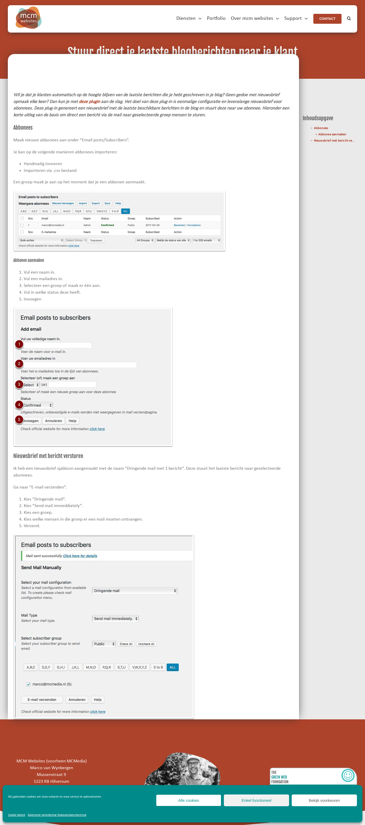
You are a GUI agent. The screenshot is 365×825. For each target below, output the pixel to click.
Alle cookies (188, 800)
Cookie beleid (16, 815)
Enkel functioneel (256, 800)
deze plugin (89, 101)
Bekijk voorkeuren (324, 800)
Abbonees (321, 128)
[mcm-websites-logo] (29, 8)
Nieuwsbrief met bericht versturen (335, 140)
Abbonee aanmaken (332, 134)
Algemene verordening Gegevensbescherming (57, 815)
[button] (349, 19)
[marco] (182, 754)
